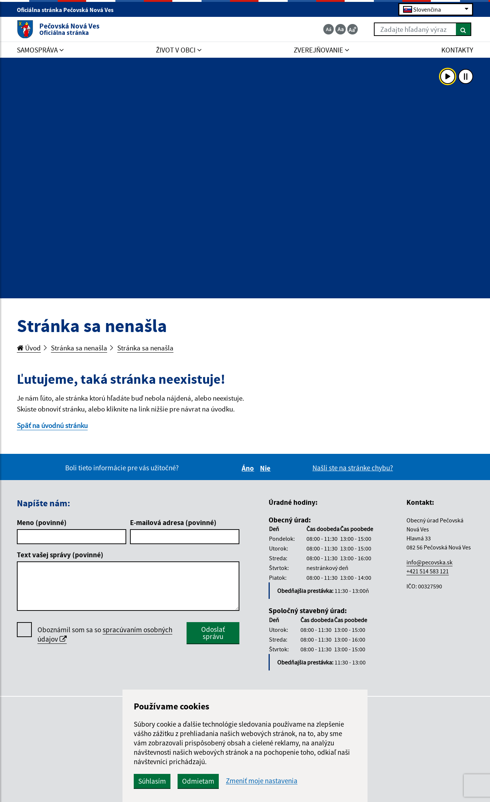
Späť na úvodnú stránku (52, 425)
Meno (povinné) (42, 522)
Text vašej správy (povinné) (60, 554)
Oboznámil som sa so (104, 634)
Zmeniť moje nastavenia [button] (261, 780)
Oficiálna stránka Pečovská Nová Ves (68, 9)
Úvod (29, 347)
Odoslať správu (213, 633)
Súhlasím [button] (152, 781)
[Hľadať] (463, 29)
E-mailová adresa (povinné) (173, 522)
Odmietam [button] (198, 781)
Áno (249, 468)
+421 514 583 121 (427, 571)
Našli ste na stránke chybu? (352, 467)
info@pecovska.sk (429, 562)
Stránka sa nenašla (79, 347)
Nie (266, 468)
